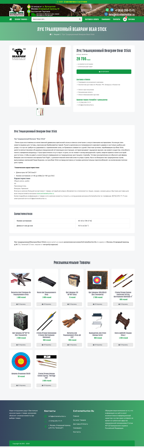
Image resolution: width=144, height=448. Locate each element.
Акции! (57, 36)
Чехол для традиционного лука (46, 295)
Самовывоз (106, 21)
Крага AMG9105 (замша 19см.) (123, 336)
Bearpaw (84, 56)
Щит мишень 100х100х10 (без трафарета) (97, 295)
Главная (76, 418)
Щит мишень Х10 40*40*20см (72, 295)
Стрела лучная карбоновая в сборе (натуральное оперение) (46, 337)
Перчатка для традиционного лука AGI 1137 (72, 337)
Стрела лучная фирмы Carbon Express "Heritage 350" (46, 378)
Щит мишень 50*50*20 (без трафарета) (20, 336)
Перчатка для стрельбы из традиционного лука (21, 295)
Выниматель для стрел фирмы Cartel (97, 336)
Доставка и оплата (92, 21)
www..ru (45, 195)
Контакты (116, 21)
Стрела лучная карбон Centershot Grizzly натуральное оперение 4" (123, 296)
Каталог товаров (21, 21)
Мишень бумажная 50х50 (21, 376)
